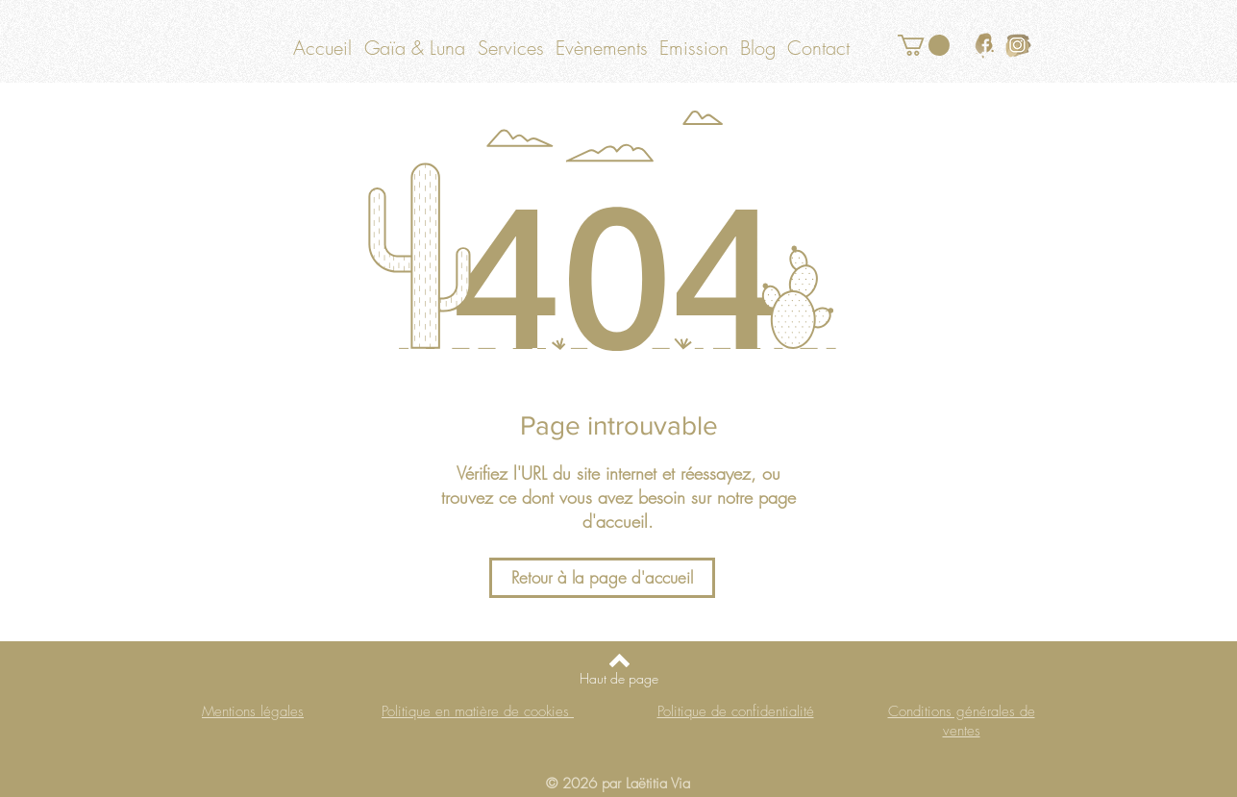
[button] (924, 45)
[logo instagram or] (1018, 46)
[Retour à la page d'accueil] (602, 578)
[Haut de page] (619, 678)
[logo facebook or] (985, 46)
